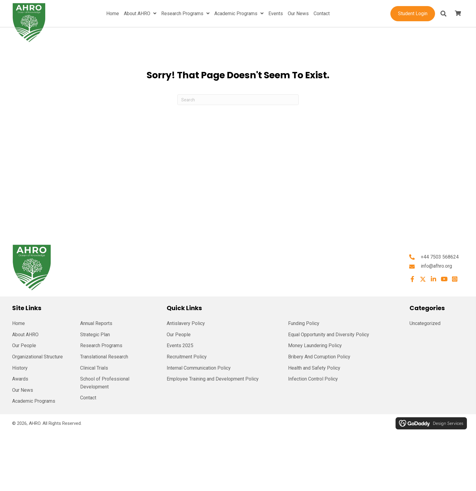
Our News (22, 390)
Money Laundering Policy (315, 345)
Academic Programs (33, 401)
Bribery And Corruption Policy (319, 357)
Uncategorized (425, 323)
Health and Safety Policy (314, 368)
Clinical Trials (94, 368)
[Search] (238, 99)
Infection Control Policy (313, 379)
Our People (24, 345)
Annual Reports (96, 323)
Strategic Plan (95, 334)
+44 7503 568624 (440, 257)
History (20, 368)
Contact (88, 398)
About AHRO (25, 334)
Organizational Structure (37, 357)
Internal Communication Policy (199, 368)
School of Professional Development (104, 383)
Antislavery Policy (186, 323)
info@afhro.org (436, 266)
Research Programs (101, 345)
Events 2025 (180, 345)
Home (18, 323)
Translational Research (104, 357)
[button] (412, 279)
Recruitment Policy (187, 357)
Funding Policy (303, 323)
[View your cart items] (458, 14)
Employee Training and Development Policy (213, 379)
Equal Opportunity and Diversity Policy (328, 334)
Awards (20, 379)
